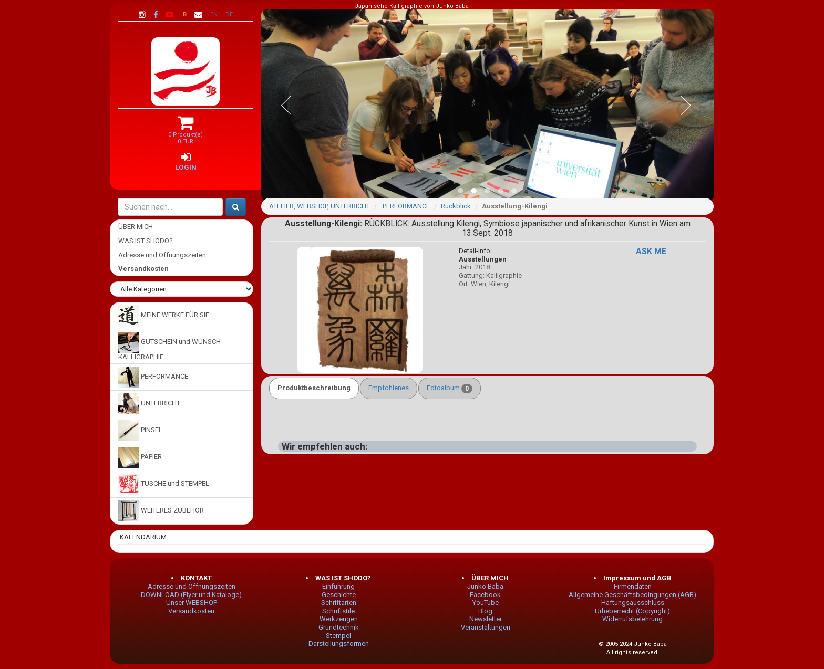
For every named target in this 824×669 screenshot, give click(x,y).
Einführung (338, 586)
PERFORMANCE (153, 377)
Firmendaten (633, 586)
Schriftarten (338, 603)
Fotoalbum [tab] (449, 388)
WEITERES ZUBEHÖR (161, 510)
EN (214, 14)
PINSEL (140, 430)
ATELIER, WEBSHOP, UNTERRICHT (319, 206)
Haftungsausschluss (632, 603)
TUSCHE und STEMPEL (163, 484)
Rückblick (456, 206)
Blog (485, 611)
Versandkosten (191, 611)
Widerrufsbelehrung (632, 619)
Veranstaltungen (485, 627)
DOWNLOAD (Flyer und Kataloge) (191, 595)
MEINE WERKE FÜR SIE (163, 315)
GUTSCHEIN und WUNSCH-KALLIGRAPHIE (170, 346)
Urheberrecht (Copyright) (632, 611)
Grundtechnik (338, 627)
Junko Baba (485, 586)
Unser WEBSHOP (191, 603)
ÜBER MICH (135, 227)
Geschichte (339, 595)
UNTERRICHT (149, 403)
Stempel (338, 636)
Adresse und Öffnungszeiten (162, 255)
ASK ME (651, 251)
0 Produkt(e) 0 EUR (185, 134)
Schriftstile (338, 611)
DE (229, 14)
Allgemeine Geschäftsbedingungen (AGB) (632, 595)
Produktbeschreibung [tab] (314, 388)
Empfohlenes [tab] (388, 388)
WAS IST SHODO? (145, 241)
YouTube (485, 603)
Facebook (485, 595)
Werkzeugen (339, 619)
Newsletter (485, 619)
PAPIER (140, 457)
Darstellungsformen (338, 643)
